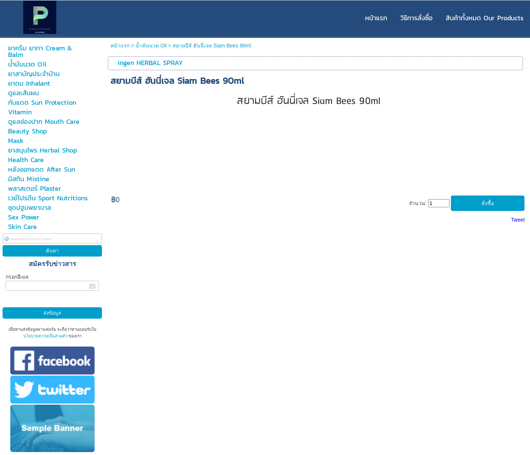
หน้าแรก (120, 46)
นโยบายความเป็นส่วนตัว (45, 336)
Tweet (517, 220)
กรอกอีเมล (17, 277)
